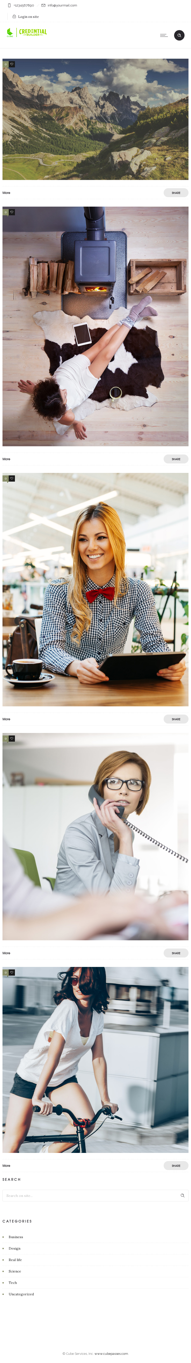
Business (16, 1237)
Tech (13, 1282)
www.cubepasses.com (111, 1354)
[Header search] (179, 35)
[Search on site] (95, 1195)
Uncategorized (21, 1294)
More (6, 192)
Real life (15, 1260)
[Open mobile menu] (165, 35)
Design (14, 1248)
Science (15, 1271)
